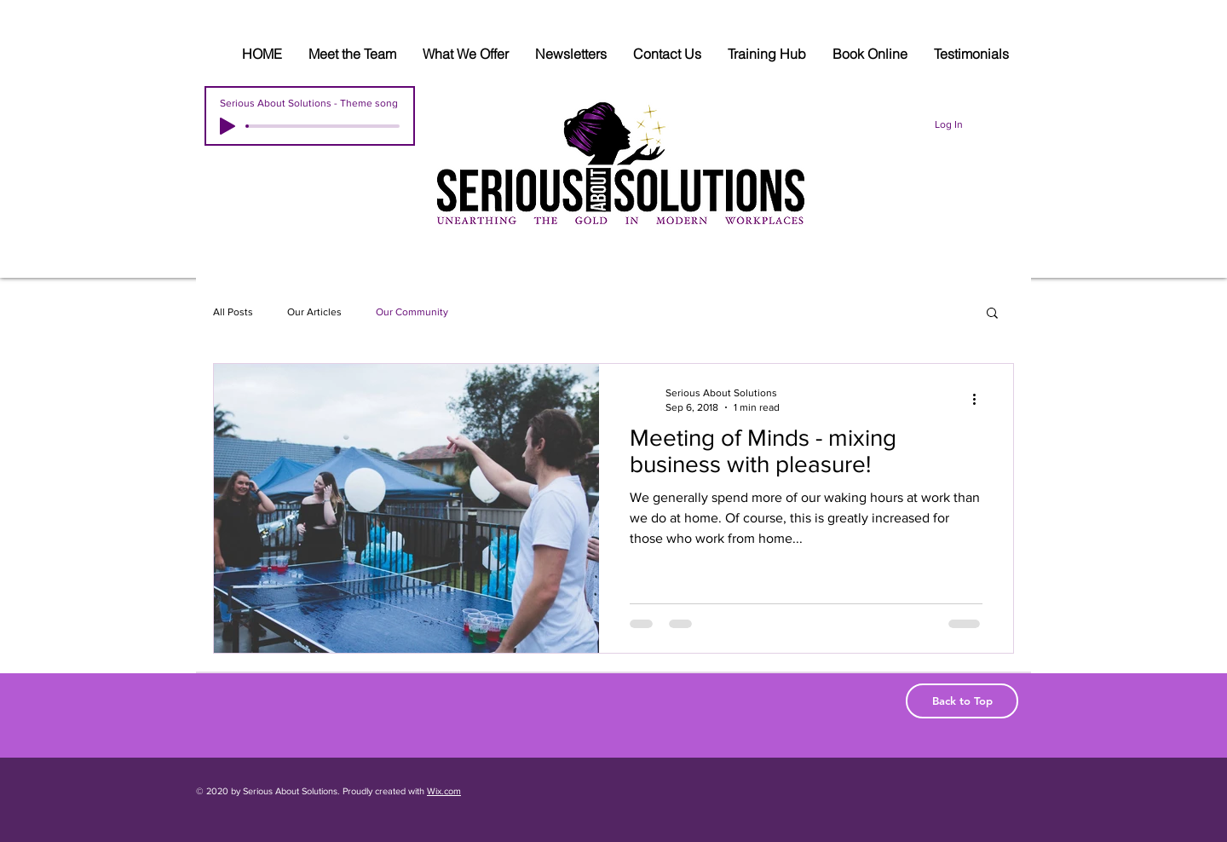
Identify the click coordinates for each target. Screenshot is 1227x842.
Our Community (412, 312)
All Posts (233, 312)
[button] (992, 314)
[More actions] (980, 399)
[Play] (227, 126)
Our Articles (314, 312)
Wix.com (444, 791)
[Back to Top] (962, 700)
